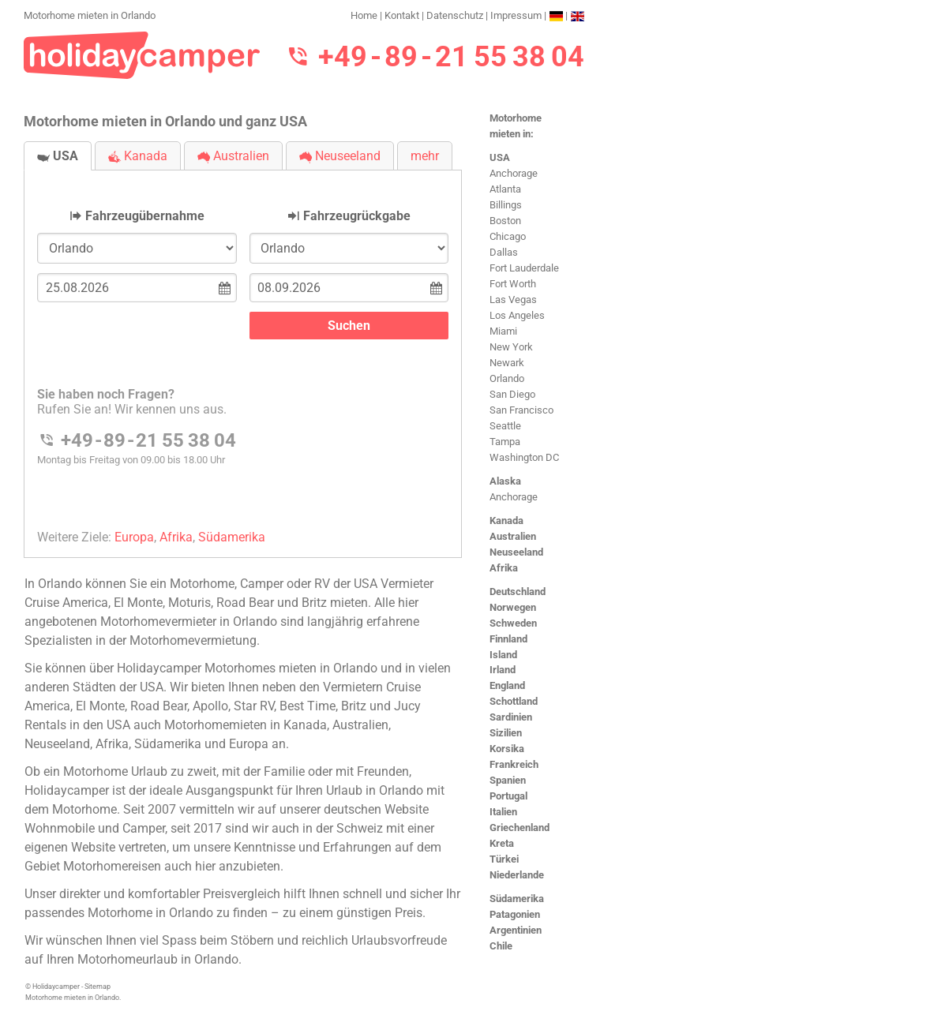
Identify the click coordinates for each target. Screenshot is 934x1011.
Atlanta (505, 189)
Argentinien (516, 930)
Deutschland (518, 591)
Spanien (508, 780)
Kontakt (401, 15)
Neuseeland (516, 552)
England (507, 685)
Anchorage (514, 173)
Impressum (516, 15)
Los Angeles (517, 315)
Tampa (505, 441)
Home (364, 15)
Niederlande (517, 875)
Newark (507, 363)
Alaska (505, 481)
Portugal (508, 796)
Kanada (506, 520)
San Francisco (521, 410)
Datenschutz (454, 15)
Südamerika (517, 898)
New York (511, 347)
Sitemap (97, 986)
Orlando (507, 378)
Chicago (508, 236)
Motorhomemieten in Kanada (245, 724)
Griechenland (520, 827)
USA (500, 157)
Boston (505, 221)
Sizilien (506, 733)
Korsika (507, 749)
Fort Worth (513, 284)
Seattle (505, 426)
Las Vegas (513, 299)
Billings (506, 205)
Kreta (502, 843)
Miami (503, 331)
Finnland (508, 639)
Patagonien (515, 914)
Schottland (514, 701)
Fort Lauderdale (524, 268)
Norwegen (513, 607)
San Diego (512, 394)
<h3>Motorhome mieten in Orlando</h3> (243, 350)
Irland (503, 670)
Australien (513, 536)
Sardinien (511, 717)
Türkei (504, 859)
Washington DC (524, 457)
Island (503, 655)
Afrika (504, 568)
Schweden (513, 623)
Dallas (504, 252)
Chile (501, 946)
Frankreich (514, 764)
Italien (503, 812)
